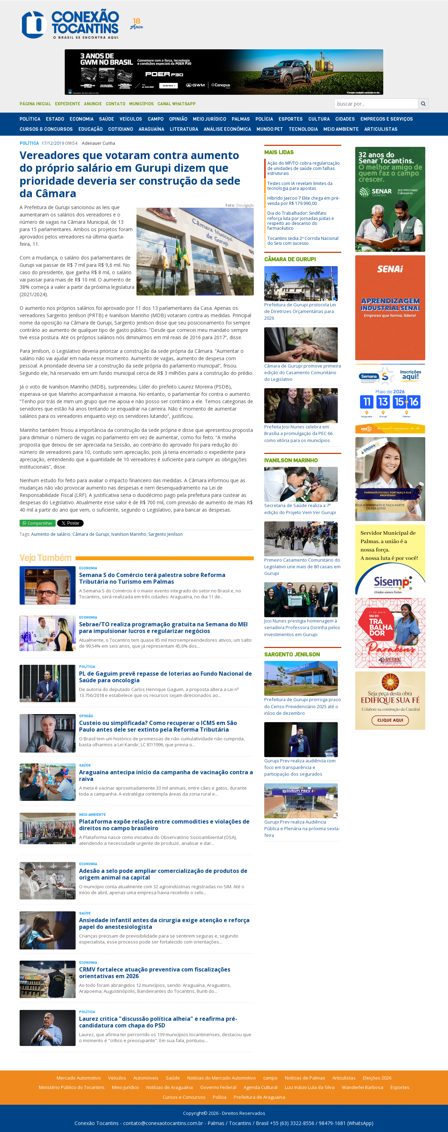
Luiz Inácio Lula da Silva (310, 1087)
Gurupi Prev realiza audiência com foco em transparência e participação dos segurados (300, 767)
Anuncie (93, 104)
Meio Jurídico (209, 119)
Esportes (291, 119)
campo (270, 1078)
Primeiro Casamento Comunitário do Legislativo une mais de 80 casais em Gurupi (302, 566)
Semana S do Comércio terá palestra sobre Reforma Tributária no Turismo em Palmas (152, 578)
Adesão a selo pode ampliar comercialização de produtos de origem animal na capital (163, 874)
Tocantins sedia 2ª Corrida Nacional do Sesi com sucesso (302, 240)
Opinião (178, 119)
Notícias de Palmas (305, 1078)
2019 (59, 143)
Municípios (141, 104)
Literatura (184, 129)
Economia (81, 119)
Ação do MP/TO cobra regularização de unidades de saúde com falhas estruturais (303, 168)
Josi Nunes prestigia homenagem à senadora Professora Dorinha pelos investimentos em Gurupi (302, 627)
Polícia (219, 1097)
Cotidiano (120, 129)
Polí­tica (30, 119)
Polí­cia (264, 119)
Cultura (319, 119)
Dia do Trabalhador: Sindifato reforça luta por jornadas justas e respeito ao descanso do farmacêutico (300, 220)
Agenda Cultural (261, 1087)
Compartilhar (37, 523)
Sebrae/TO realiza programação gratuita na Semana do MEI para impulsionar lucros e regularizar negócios (163, 627)
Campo (155, 119)
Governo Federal (218, 1087)
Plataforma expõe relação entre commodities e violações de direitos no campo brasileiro (164, 825)
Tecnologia (303, 129)
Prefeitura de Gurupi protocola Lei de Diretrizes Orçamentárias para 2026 (300, 311)
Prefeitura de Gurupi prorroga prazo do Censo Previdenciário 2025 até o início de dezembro (302, 706)
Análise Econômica (227, 129)
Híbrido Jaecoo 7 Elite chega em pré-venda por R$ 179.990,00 (303, 200)
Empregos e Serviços (386, 119)
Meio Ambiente (341, 129)
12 (50, 143)
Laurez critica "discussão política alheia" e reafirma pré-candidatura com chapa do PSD (158, 1022)
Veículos (131, 119)
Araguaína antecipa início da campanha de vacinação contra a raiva (166, 775)
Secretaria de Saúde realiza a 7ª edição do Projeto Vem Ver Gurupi (300, 508)
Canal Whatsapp (177, 104)
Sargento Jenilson (165, 534)
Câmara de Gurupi (90, 534)
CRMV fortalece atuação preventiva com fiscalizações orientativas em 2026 (154, 973)
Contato (115, 104)
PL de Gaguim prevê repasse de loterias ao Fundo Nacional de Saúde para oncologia (165, 677)
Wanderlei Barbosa (362, 1087)
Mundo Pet (270, 129)
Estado (55, 119)
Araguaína (151, 129)
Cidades (345, 119)
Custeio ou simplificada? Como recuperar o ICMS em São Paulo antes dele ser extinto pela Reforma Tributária (158, 726)
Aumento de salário (50, 534)
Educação (90, 129)
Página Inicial (35, 104)
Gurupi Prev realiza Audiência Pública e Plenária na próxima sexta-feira (302, 828)
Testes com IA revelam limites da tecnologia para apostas (299, 185)
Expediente (67, 104)
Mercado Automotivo (79, 1078)
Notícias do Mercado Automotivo (221, 1078)
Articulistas (381, 129)
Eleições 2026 (377, 1078)
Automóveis (146, 1078)
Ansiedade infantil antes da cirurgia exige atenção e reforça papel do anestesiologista (164, 923)
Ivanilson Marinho (128, 534)
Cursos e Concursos (184, 1097)
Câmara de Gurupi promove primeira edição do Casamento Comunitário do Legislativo (302, 372)
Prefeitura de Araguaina (259, 1097)
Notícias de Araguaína (169, 1087)
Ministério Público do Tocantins (72, 1087)
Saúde (106, 119)
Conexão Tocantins (97, 1123)
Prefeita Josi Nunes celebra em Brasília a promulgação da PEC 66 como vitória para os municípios (298, 433)
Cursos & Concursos (46, 129)
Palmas (241, 119)
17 (44, 143)
